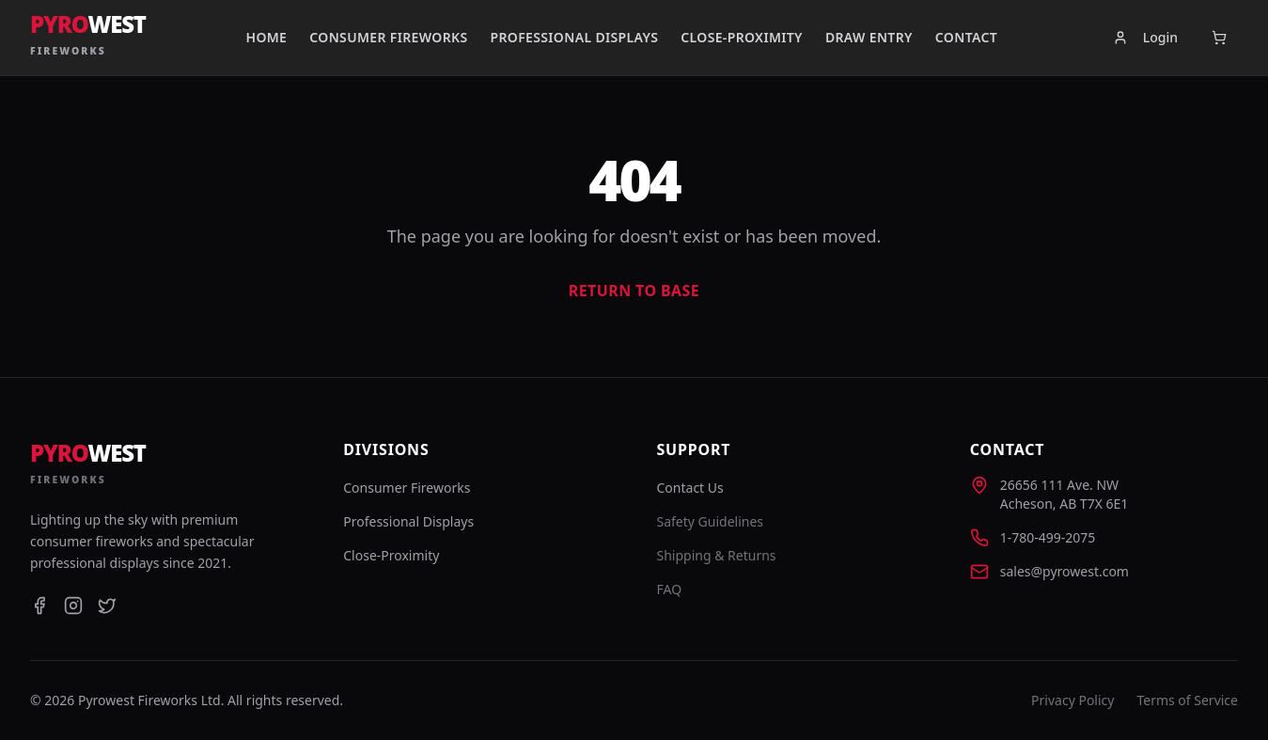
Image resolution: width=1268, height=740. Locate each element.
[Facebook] (39, 605)
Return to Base (634, 290)
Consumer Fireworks (388, 37)
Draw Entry (869, 37)
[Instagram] (73, 605)
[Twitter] (107, 605)
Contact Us (690, 487)
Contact (966, 37)
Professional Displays (574, 37)
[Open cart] (1219, 37)
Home (266, 37)
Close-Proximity (742, 37)
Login (1145, 37)
